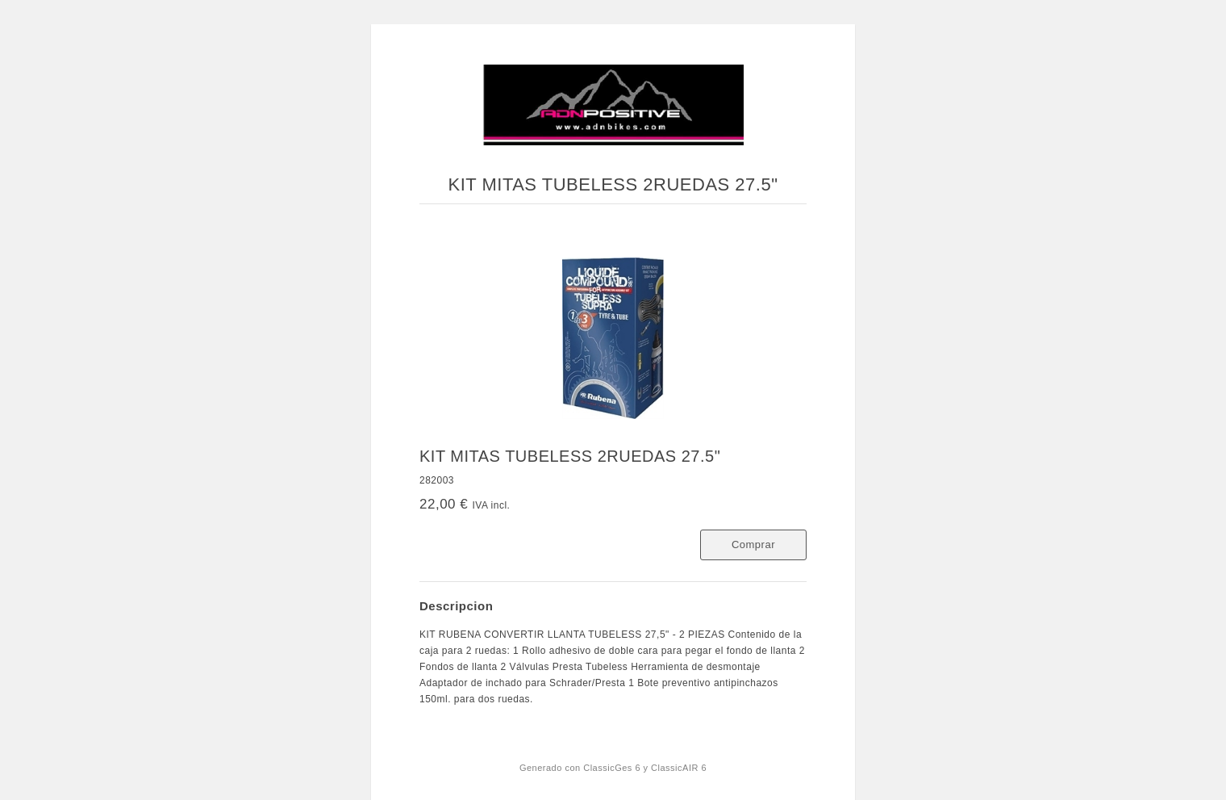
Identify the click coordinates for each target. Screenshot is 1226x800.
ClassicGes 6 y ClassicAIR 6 (645, 768)
